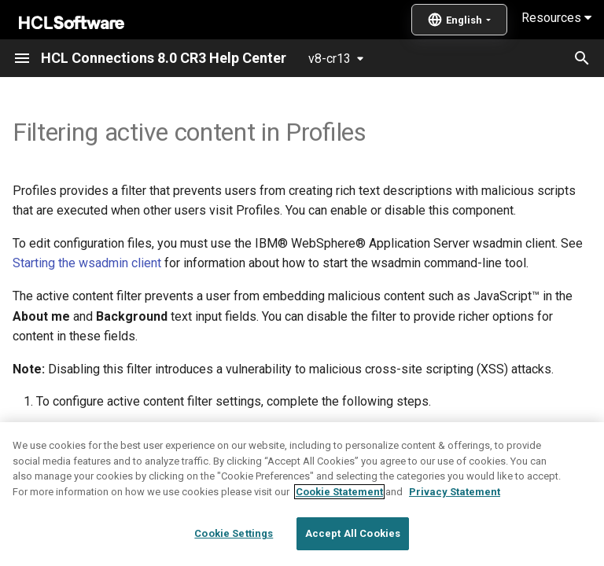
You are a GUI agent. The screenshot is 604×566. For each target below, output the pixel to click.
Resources (556, 17)
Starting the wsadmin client (87, 262)
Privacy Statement (454, 528)
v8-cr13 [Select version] (329, 58)
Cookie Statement (339, 528)
